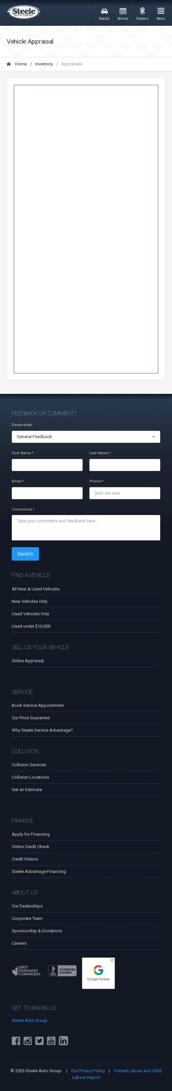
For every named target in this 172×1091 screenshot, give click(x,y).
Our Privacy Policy (88, 1070)
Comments (23, 509)
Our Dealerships (27, 905)
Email (18, 481)
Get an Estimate (27, 789)
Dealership (22, 425)
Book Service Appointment (38, 705)
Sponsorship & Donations (37, 930)
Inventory (44, 63)
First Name (22, 453)
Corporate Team (27, 918)
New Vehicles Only (29, 601)
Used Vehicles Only (30, 613)
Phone (96, 481)
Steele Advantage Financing (39, 871)
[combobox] (86, 437)
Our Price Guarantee (31, 717)
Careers (19, 943)
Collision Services (29, 764)
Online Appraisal (28, 660)
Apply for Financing (31, 834)
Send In (25, 554)
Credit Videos (25, 859)
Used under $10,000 (31, 626)
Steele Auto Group (29, 1020)
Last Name (100, 453)
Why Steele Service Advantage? (42, 730)
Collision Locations (30, 777)
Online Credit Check (30, 846)
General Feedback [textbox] (34, 436)
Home (17, 63)
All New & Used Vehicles (35, 588)
